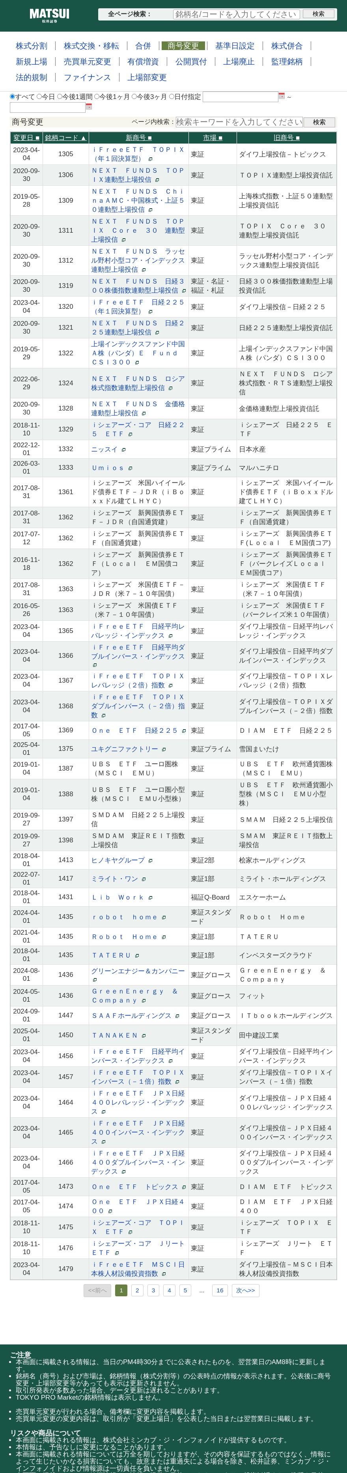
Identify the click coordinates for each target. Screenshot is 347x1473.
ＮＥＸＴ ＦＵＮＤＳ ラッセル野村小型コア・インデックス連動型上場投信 (138, 260)
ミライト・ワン (118, 879)
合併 (143, 45)
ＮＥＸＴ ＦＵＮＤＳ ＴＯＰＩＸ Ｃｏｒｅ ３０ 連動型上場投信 (138, 230)
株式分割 (31, 45)
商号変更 (183, 45)
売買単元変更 (87, 61)
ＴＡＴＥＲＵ (114, 955)
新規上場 (31, 61)
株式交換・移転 (91, 45)
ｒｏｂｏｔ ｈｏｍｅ (128, 917)
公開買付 (191, 61)
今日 (46, 97)
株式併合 (287, 45)
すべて (22, 97)
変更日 (26, 138)
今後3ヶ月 (149, 97)
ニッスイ (108, 449)
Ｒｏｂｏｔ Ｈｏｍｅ (128, 937)
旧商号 (287, 138)
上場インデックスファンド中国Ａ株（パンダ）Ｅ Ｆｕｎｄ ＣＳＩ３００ (138, 353)
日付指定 (185, 97)
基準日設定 (235, 45)
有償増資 (143, 61)
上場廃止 (239, 61)
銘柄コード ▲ (66, 138)
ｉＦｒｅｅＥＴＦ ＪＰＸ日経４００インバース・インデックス (138, 1132)
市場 (212, 138)
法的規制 (31, 77)
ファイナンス (87, 77)
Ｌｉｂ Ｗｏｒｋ (121, 897)
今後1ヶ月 (112, 97)
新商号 (139, 138)
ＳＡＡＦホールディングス (135, 1015)
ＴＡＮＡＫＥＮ (118, 1035)
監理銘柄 (287, 61)
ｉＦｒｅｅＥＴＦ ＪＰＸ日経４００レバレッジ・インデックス (138, 1102)
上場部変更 (147, 77)
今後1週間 (75, 97)
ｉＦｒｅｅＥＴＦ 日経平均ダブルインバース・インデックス (138, 656)
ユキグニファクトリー (128, 749)
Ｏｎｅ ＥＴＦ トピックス (138, 1187)
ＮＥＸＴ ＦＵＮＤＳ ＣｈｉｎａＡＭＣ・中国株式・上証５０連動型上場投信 (138, 200)
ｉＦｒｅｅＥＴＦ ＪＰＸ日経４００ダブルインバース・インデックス (138, 1162)
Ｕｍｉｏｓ (111, 468)
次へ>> (245, 1290)
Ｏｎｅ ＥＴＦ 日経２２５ (138, 730)
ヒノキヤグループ (121, 860)
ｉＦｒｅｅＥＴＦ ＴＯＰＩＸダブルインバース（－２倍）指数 (138, 706)
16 (219, 1290)
